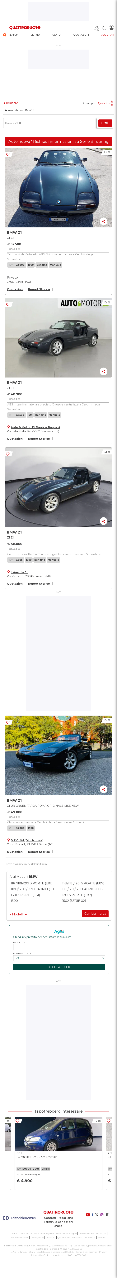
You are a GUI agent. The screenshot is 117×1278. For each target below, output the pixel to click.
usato (56, 34)
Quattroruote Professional (70, 1237)
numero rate (22, 953)
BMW (33, 876)
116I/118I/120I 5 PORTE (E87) (83, 883)
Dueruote (24, 1233)
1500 (14, 901)
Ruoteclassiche (86, 1233)
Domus (14, 1233)
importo (19, 942)
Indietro (11, 103)
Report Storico (39, 289)
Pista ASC (50, 1237)
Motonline (101, 1233)
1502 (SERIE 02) (74, 901)
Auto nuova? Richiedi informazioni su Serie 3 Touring (58, 141)
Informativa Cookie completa (45, 1255)
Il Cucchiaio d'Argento (42, 1233)
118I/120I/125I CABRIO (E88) (83, 889)
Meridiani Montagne (66, 1233)
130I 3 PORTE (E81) (25, 895)
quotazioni (81, 34)
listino (35, 34)
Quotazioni (15, 289)
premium (10, 35)
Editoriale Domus (19, 1237)
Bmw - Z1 (13, 123)
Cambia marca (95, 913)
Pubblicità (90, 1237)
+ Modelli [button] (18, 914)
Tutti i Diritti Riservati (86, 1252)
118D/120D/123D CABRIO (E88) (34, 889)
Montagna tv (37, 1237)
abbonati (107, 34)
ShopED (102, 1237)
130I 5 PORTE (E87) (77, 895)
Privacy (103, 1252)
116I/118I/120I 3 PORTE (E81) (31, 883)
